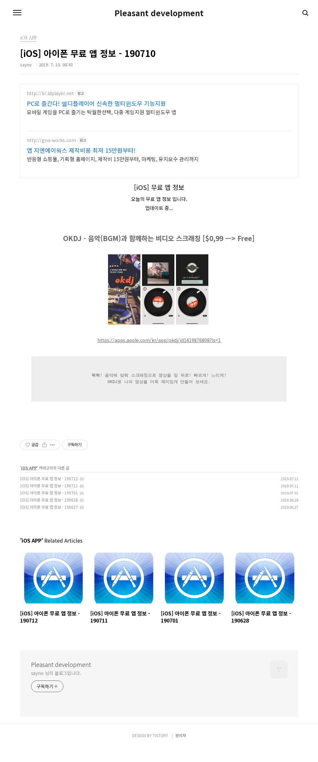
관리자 (180, 749)
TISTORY (160, 749)
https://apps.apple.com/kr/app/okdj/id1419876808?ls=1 (159, 354)
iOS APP (29, 482)
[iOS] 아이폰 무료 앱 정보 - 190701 (49, 507)
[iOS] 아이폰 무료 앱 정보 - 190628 (49, 514)
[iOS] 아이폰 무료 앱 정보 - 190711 (49, 499)
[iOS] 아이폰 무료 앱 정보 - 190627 (49, 521)
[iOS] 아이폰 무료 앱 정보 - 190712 (49, 492)
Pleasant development (159, 13)
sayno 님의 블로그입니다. (56, 687)
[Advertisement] (159, 136)
